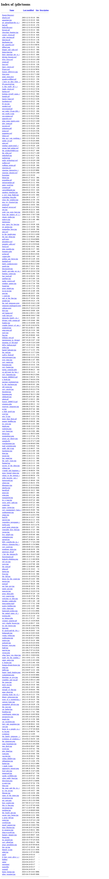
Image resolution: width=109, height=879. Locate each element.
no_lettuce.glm (7, 618)
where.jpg (5, 483)
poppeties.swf (7, 133)
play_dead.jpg (7, 751)
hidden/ (5, 859)
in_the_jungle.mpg (9, 234)
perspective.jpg (7, 717)
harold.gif (5, 490)
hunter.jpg (5, 763)
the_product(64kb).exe (10, 150)
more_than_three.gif (9, 419)
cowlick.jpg (6, 823)
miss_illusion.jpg (8, 827)
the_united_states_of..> (10, 613)
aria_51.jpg (6, 416)
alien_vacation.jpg (8, 874)
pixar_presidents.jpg (9, 845)
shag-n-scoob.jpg (8, 832)
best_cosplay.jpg (8, 803)
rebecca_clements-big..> (11, 544)
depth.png (5, 426)
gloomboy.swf (7, 242)
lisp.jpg (5, 335)
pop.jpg (5, 293)
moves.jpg (6, 581)
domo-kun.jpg (7, 52)
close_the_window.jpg (10, 200)
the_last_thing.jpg (8, 237)
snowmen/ (6, 864)
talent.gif (5, 399)
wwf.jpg (5, 414)
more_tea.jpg (7, 685)
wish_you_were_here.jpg (11, 212)
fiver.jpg (5, 574)
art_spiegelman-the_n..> (11, 22)
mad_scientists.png (9, 446)
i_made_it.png (7, 766)
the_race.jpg (6, 707)
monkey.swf (6, 106)
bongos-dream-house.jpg (11, 665)
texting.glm (6, 616)
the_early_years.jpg (9, 461)
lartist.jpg (5, 571)
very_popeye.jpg (8, 596)
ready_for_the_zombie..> (11, 658)
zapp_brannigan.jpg (9, 744)
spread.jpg (6, 539)
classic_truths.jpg (8, 217)
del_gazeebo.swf (8, 45)
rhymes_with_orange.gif (11, 320)
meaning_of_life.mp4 (10, 342)
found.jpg (5, 286)
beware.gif (6, 30)
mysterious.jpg (7, 798)
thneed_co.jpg (7, 850)
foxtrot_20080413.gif (10, 377)
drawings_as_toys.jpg (10, 677)
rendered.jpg (6, 328)
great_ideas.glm (8, 594)
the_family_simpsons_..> (11, 736)
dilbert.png (6, 47)
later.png (5, 628)
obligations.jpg (7, 761)
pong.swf (5, 131)
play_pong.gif (7, 123)
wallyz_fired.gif (8, 355)
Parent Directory (8, 15)
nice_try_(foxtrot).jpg (10, 202)
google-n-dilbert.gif (9, 79)
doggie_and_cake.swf (10, 50)
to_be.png (5, 731)
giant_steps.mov (8, 77)
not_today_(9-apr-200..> (11, 111)
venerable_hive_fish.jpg (10, 530)
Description (44, 10)
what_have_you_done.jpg (11, 655)
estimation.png (7, 537)
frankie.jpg (6, 323)
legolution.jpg (7, 451)
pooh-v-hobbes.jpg (9, 606)
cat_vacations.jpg (8, 722)
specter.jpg (6, 520)
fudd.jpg (5, 648)
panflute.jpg (6, 278)
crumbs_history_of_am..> (11, 325)
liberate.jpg (6, 793)
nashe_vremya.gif (8, 281)
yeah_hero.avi (7, 315)
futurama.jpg (6, 365)
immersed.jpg (7, 773)
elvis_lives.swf (7, 59)
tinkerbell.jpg (7, 155)
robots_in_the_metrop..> (11, 475)
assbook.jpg (6, 643)
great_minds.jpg (8, 288)
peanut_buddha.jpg (9, 421)
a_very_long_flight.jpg (10, 195)
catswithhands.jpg (8, 190)
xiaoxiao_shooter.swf (9, 173)
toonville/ (5, 867)
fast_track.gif (7, 276)
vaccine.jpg (6, 756)
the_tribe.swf (7, 153)
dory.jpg (5, 310)
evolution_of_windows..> (11, 739)
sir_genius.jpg (7, 227)
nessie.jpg (5, 456)
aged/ (4, 855)
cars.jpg (5, 727)
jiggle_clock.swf (8, 89)
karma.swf (6, 91)
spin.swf (5, 143)
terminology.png (8, 436)
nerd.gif (5, 584)
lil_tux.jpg (6, 104)
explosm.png (6, 429)
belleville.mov (7, 27)
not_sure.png (6, 800)
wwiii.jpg (5, 749)
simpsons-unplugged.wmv (11, 306)
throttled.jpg (6, 392)
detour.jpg (5, 434)
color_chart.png (7, 608)
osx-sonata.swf (7, 116)
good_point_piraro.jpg (10, 527)
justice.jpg (6, 640)
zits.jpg (4, 210)
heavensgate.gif (7, 557)
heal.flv (5, 517)
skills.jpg (5, 670)
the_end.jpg (6, 352)
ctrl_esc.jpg (6, 562)
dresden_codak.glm (9, 601)
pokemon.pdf (7, 128)
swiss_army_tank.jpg (9, 503)
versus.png (6, 653)
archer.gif (5, 254)
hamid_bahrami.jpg (9, 350)
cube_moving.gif (8, 37)
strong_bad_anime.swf (10, 148)
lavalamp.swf (7, 101)
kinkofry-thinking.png (10, 559)
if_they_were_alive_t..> (10, 857)
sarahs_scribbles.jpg (9, 776)
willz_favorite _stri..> (10, 478)
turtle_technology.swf (10, 160)
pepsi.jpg (5, 493)
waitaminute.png (8, 675)
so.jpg (4, 409)
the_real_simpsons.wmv (11, 303)
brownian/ (5, 175)
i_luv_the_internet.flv (10, 554)
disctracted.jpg (7, 269)
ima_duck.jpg (7, 746)
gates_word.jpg (7, 185)
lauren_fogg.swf (8, 99)
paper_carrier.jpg (8, 507)
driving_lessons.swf (9, 57)
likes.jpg (5, 786)
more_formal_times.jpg (10, 473)
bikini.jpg (5, 178)
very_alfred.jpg (7, 842)
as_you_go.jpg (7, 791)
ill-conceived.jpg (8, 84)
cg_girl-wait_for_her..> (10, 372)
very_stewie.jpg (8, 389)
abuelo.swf (6, 18)
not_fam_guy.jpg (8, 586)
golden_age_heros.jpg (10, 259)
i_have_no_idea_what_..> (11, 82)
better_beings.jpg (8, 872)
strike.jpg (5, 347)
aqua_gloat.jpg (7, 692)
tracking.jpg (6, 810)
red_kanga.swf (7, 313)
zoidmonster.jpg (8, 512)
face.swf (5, 64)
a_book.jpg (6, 379)
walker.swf (6, 163)
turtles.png (6, 525)
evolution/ (5, 734)
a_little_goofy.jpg (8, 411)
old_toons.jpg (7, 387)
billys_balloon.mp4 (9, 345)
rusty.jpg (5, 333)
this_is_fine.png (8, 805)
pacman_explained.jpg (10, 382)
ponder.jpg (6, 301)
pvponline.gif (7, 180)
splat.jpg (5, 852)
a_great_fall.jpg (7, 818)
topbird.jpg (6, 158)
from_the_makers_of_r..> (11, 214)
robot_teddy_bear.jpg (9, 778)
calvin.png (6, 687)
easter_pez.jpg (7, 589)
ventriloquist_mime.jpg (10, 714)
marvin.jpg (6, 650)
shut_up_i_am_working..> (11, 138)
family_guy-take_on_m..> (11, 271)
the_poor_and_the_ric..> (11, 788)
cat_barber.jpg (7, 709)
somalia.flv (6, 441)
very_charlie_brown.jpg (10, 623)
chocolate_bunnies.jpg (10, 32)
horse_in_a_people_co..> (11, 729)
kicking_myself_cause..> (11, 94)
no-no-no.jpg (6, 291)
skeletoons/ (6, 222)
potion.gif (5, 205)
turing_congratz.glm (9, 370)
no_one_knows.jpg (9, 626)
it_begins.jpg (6, 663)
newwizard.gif (7, 109)
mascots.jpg (6, 591)
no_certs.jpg (6, 424)
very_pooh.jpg (7, 547)
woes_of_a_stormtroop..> (11, 699)
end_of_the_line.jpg (9, 298)
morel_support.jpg (8, 825)
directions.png (7, 781)
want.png (5, 754)
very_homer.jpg (7, 367)
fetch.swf (5, 246)
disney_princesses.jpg (10, 697)
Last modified (28, 10)
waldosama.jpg (7, 638)
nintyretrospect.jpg (9, 357)
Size (37, 10)
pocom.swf (6, 126)
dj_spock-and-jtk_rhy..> (10, 631)
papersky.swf (7, 118)
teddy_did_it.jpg (8, 448)
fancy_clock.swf (8, 67)
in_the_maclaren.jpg (9, 384)
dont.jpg (5, 453)
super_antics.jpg (8, 660)
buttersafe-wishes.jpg (9, 611)
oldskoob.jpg (6, 397)
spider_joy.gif (7, 141)
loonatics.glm (7, 251)
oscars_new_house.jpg (10, 815)
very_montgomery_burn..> (12, 510)
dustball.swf (6, 261)
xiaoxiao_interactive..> (10, 170)
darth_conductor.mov (9, 264)
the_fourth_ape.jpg (9, 813)
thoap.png (5, 837)
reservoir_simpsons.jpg (10, 406)
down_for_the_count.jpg (11, 579)
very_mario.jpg (7, 362)
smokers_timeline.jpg (10, 192)
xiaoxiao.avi (6, 168)
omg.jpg (5, 667)
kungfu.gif (6, 96)
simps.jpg (5, 515)
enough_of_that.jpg (9, 690)
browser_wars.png (8, 645)
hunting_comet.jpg (9, 274)
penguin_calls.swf (8, 244)
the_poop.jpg (7, 682)
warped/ (5, 869)
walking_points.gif (9, 165)
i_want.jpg (6, 296)
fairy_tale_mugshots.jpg (11, 724)
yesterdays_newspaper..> (11, 522)
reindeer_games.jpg (9, 283)
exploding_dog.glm (9, 197)
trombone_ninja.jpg (9, 549)
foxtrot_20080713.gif (10, 402)
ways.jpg (5, 564)
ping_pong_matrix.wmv (10, 121)
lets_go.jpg (6, 847)
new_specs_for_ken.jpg (10, 224)
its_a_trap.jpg (7, 500)
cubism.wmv (6, 308)
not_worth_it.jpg (8, 114)
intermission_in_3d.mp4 (11, 340)
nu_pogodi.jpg (7, 840)
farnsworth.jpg (7, 480)
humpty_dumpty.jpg (9, 835)
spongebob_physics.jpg (10, 704)
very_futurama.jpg (8, 374)
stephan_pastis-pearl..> (10, 146)
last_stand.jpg (7, 458)
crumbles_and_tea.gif (10, 680)
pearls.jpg (5, 266)
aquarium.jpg (7, 20)
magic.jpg (5, 719)
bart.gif (4, 25)
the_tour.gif (6, 567)
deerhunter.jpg (7, 42)
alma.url (5, 569)
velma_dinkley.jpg (8, 759)
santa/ (4, 862)
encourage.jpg (7, 808)
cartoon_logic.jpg (8, 702)
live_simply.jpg (7, 535)
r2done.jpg (6, 468)
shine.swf (5, 136)
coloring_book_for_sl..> (11, 695)
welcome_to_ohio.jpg (10, 599)
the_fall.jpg (6, 576)
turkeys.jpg (6, 219)
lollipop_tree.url (8, 338)
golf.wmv (5, 239)
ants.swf (5, 232)
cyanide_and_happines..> (11, 471)
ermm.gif (5, 62)
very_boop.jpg (7, 431)
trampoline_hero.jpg (9, 229)
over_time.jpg (7, 360)
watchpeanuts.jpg (8, 443)
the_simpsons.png (8, 741)
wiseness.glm (7, 404)
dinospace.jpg (7, 485)
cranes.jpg (5, 505)
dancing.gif (6, 40)
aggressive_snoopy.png (10, 768)
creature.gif (6, 187)
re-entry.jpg (6, 783)
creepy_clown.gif (8, 35)
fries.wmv (5, 74)
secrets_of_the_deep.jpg (11, 466)
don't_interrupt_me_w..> (11, 54)
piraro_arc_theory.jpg (10, 439)
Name (12, 10)
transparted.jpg (7, 498)
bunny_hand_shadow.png (11, 672)
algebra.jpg (6, 488)
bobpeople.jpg (7, 633)
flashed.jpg (6, 463)
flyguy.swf (6, 69)
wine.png (5, 495)
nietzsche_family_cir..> (10, 318)
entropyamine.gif (8, 182)
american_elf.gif (8, 552)
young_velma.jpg (8, 635)
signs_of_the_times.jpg (10, 795)
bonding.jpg (6, 712)
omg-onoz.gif (7, 330)
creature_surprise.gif (9, 621)
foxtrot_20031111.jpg (10, 72)
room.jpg (5, 820)
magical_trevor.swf (9, 207)
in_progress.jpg (7, 830)
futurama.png (7, 394)
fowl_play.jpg (7, 771)
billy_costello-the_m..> (10, 542)
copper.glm (6, 256)
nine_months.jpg (8, 249)
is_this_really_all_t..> (10, 86)
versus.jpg (5, 532)
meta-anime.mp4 (8, 603)
